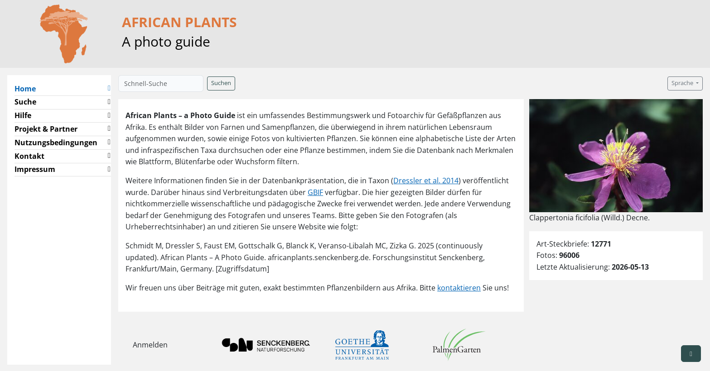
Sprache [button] (683, 83)
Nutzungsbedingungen (55, 142)
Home (28, 88)
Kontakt (29, 156)
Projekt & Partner (45, 129)
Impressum (34, 169)
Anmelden (150, 345)
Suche (25, 102)
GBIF (315, 192)
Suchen (221, 83)
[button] (109, 88)
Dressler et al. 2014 (426, 181)
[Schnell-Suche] (160, 83)
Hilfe (22, 115)
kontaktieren (459, 288)
